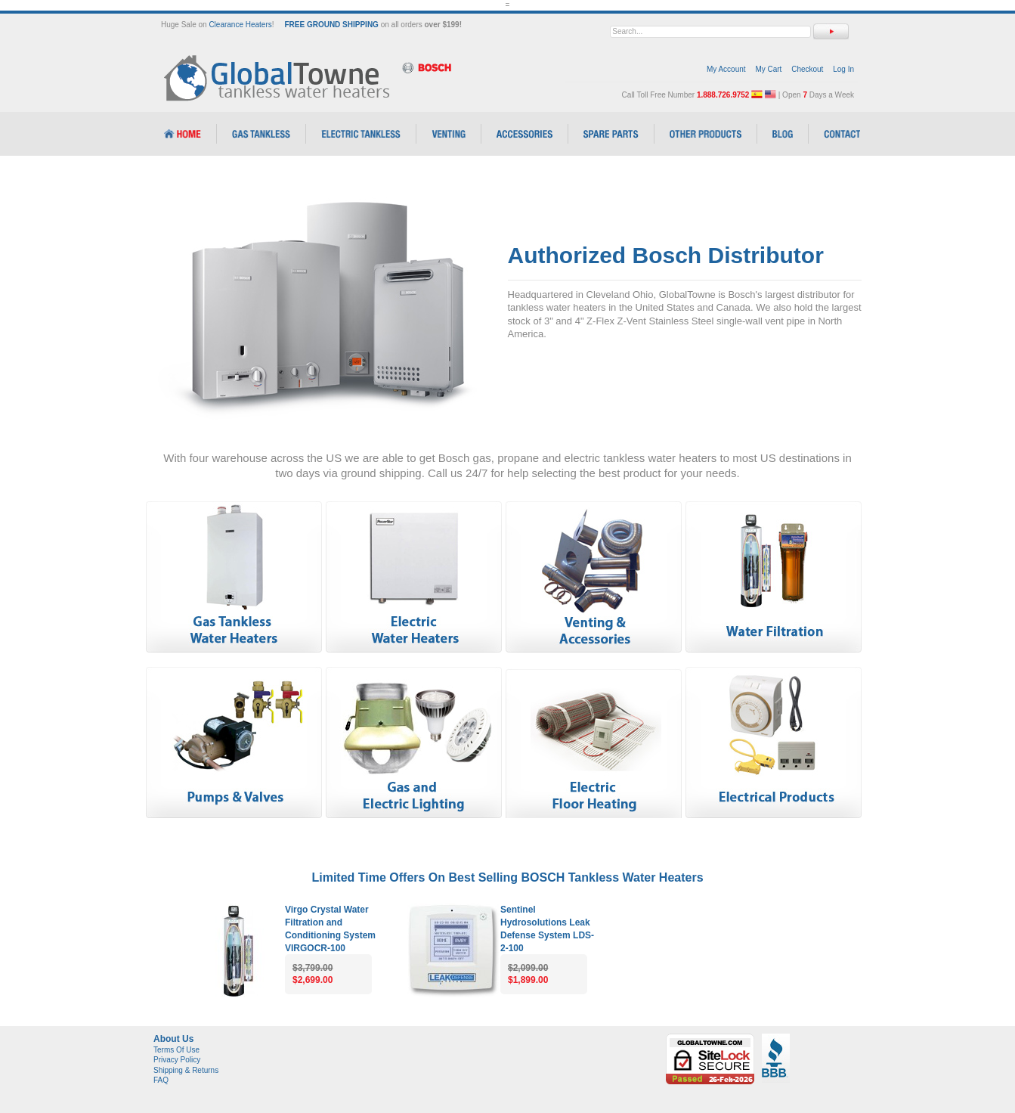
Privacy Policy (176, 1060)
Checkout (807, 69)
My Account (726, 69)
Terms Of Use (176, 1050)
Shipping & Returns (185, 1070)
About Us (173, 1039)
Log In (843, 69)
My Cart (768, 69)
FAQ (161, 1080)
